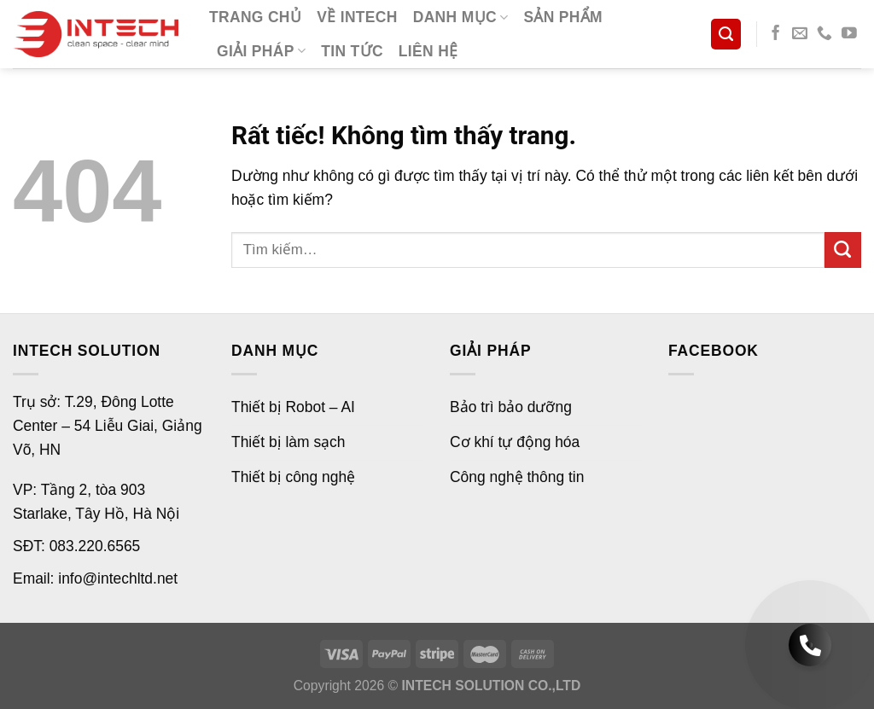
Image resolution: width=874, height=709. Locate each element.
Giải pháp (261, 51)
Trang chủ (255, 17)
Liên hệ (428, 51)
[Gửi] (842, 250)
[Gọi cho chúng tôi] (824, 34)
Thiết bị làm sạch (288, 441)
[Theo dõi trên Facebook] (776, 34)
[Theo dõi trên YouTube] (849, 34)
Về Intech (357, 17)
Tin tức (352, 51)
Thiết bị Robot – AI (293, 407)
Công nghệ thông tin (517, 476)
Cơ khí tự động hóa (515, 441)
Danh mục (461, 17)
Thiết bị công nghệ (293, 476)
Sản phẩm (563, 17)
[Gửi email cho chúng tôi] (799, 34)
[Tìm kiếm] (726, 34)
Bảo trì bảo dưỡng (511, 407)
